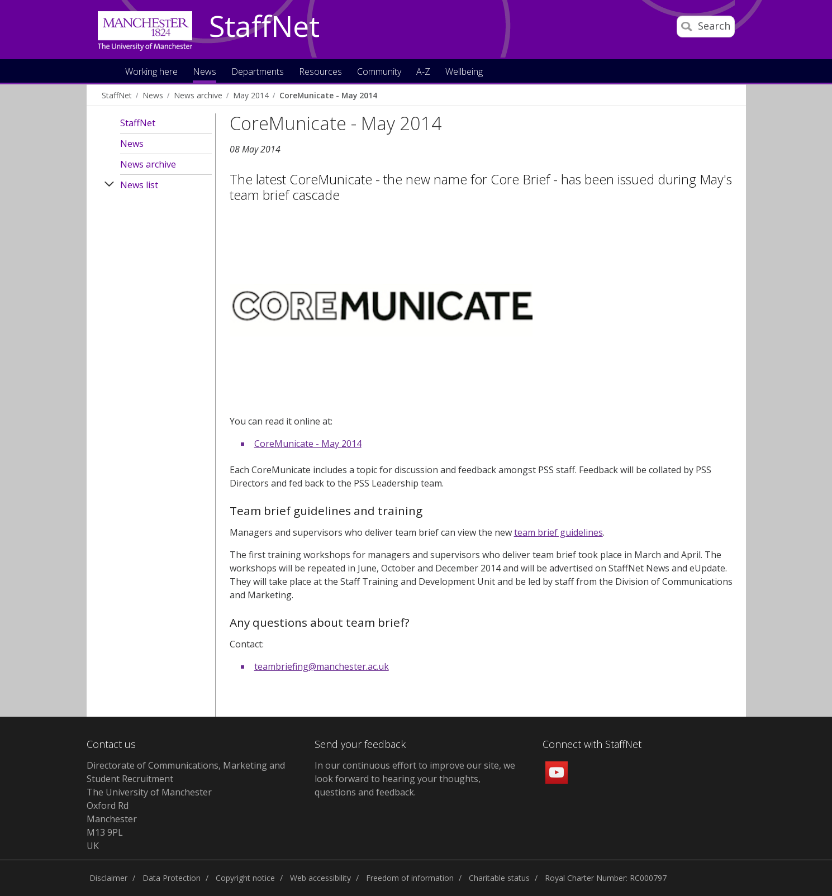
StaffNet (264, 26)
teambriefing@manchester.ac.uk (321, 666)
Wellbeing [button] (464, 72)
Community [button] (379, 72)
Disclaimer (108, 878)
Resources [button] (320, 72)
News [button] (204, 72)
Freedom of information (410, 878)
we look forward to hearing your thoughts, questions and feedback (415, 778)
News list (139, 185)
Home (105, 70)
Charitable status (499, 878)
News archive (198, 95)
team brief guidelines (558, 532)
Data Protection (171, 878)
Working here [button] (151, 72)
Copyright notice (245, 878)
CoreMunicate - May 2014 (328, 95)
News (152, 95)
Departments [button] (257, 72)
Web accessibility (320, 878)
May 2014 (251, 95)
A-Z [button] (423, 72)
